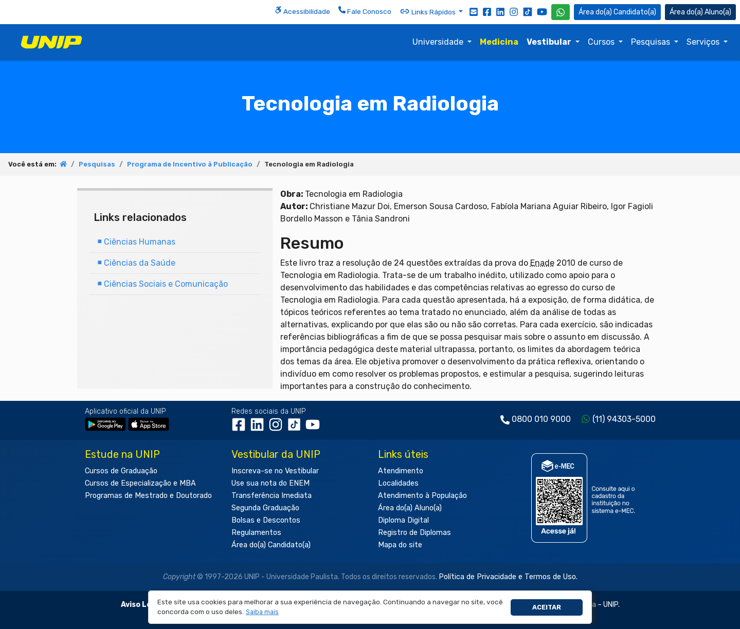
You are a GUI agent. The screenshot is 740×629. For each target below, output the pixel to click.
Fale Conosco (364, 10)
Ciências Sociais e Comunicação (163, 284)
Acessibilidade (302, 10)
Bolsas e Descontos (265, 520)
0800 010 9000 (541, 419)
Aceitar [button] (546, 607)
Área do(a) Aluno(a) (410, 508)
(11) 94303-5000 (624, 419)
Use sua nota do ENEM (270, 483)
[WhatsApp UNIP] (560, 12)
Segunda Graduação (265, 508)
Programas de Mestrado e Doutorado (148, 495)
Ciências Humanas (136, 242)
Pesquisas (651, 42)
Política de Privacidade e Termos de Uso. (508, 576)
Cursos (602, 42)
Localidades (398, 483)
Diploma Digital (403, 520)
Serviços (704, 42)
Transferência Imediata (271, 495)
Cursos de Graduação (121, 471)
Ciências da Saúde (136, 263)
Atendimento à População (422, 495)
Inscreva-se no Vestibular (275, 471)
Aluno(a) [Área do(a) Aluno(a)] (700, 12)
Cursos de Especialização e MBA (140, 483)
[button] (262, 612)
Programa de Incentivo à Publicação (189, 164)
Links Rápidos (428, 11)
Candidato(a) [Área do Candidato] (617, 12)
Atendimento (400, 471)
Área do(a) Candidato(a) (271, 545)
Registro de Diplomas (414, 532)
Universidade (438, 42)
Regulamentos (256, 532)
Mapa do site (400, 545)
